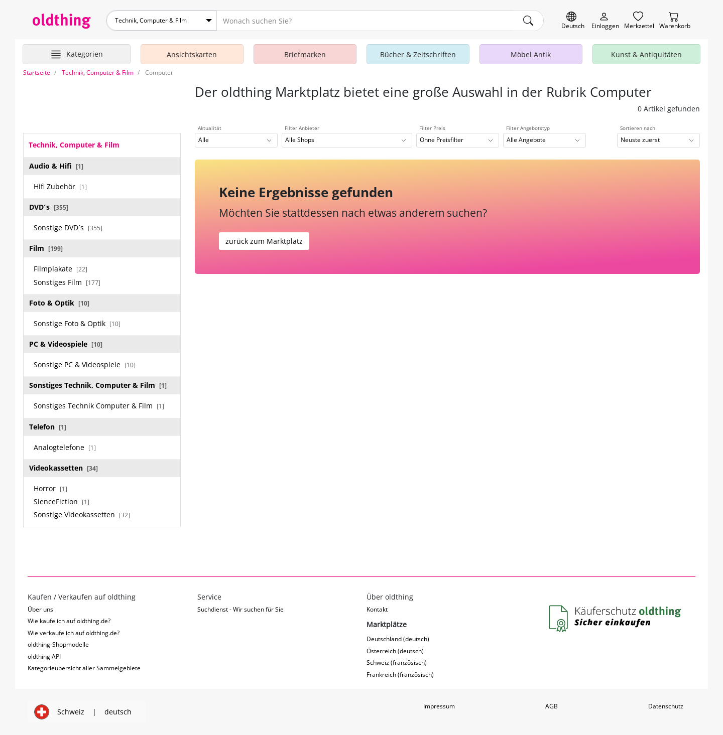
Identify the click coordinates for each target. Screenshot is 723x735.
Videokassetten (63, 468)
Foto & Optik (59, 303)
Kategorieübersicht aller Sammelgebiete (84, 668)
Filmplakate (60, 268)
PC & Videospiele (65, 344)
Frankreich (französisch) (400, 674)
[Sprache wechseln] (572, 21)
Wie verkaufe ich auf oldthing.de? (73, 633)
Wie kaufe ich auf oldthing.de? (69, 621)
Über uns (40, 609)
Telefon (47, 426)
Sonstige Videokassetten (82, 514)
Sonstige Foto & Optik (77, 323)
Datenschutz (665, 706)
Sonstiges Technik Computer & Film (99, 405)
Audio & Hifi (56, 166)
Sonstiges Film (67, 282)
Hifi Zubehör (60, 186)
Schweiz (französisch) (397, 662)
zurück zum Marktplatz (264, 241)
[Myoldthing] (605, 21)
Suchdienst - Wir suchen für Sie (240, 609)
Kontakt (377, 609)
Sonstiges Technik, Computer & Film (98, 385)
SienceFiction (61, 501)
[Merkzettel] (639, 21)
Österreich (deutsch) (395, 651)
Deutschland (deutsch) (398, 639)
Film (46, 248)
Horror (50, 488)
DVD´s (48, 207)
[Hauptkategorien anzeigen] (77, 54)
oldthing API (44, 656)
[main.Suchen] (528, 21)
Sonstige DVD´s (68, 227)
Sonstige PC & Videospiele (85, 364)
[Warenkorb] (674, 21)
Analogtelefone (65, 447)
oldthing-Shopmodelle (58, 644)
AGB (551, 706)
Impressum (439, 706)
